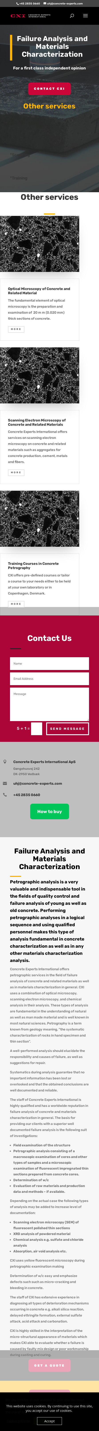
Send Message (67, 729)
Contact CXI (49, 89)
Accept (49, 1421)
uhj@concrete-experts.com (37, 783)
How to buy (49, 811)
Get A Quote (49, 1362)
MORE (16, 329)
